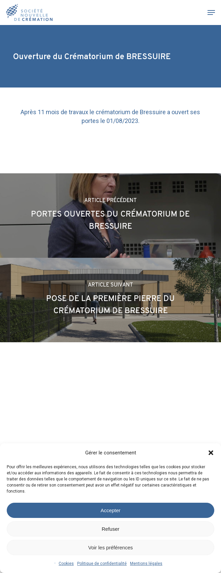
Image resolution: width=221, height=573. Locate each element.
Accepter (110, 510)
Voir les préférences (110, 547)
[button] (211, 452)
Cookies (66, 563)
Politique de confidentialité (102, 563)
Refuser (111, 529)
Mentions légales (146, 563)
